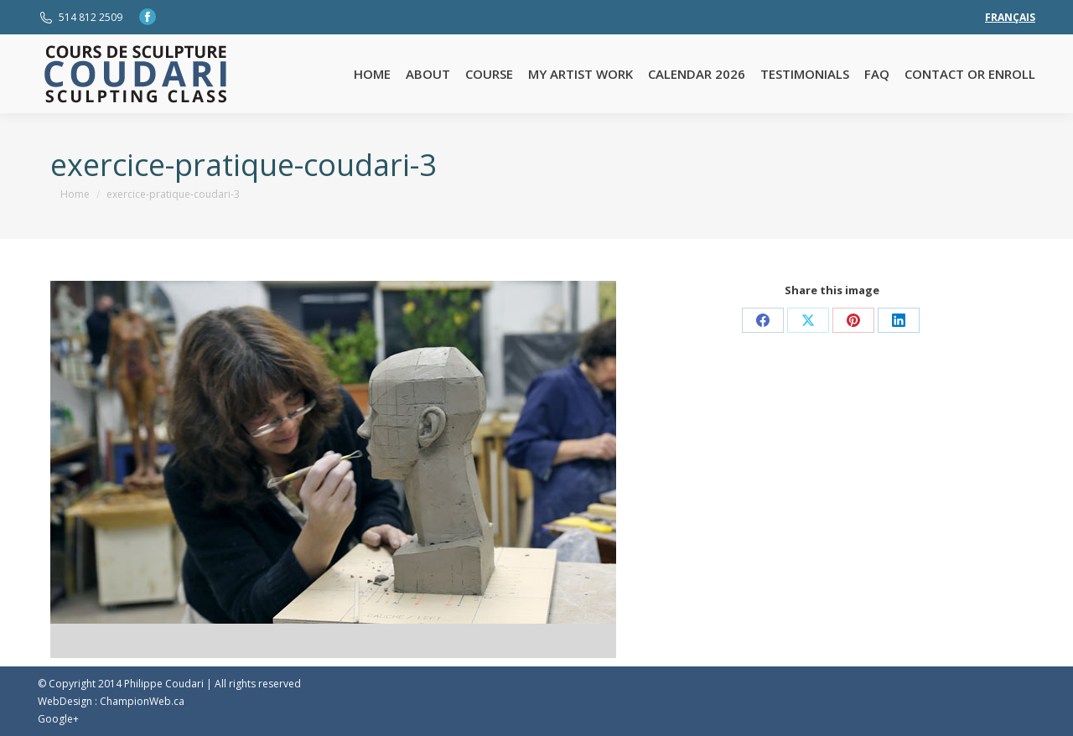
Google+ (58, 719)
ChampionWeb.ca (142, 701)
